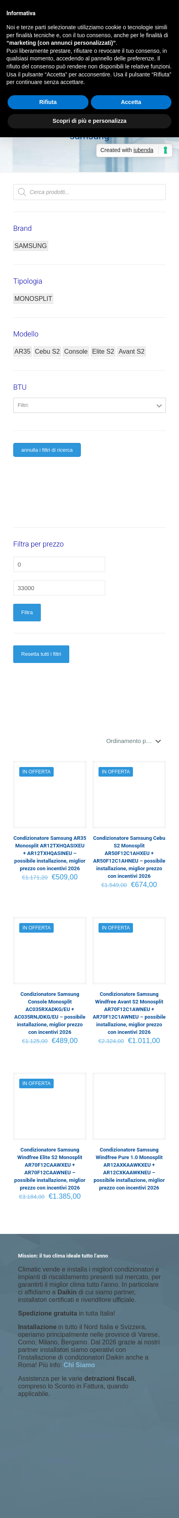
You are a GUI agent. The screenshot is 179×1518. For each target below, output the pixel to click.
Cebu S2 (47, 351)
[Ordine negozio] (135, 741)
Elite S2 (103, 351)
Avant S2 (132, 351)
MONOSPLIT (33, 298)
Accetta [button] (131, 102)
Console (76, 351)
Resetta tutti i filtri (41, 654)
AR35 (22, 351)
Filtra (27, 612)
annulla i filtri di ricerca (47, 450)
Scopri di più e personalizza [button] (89, 121)
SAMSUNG (30, 245)
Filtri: (23, 405)
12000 (90, 423)
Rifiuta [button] (48, 102)
